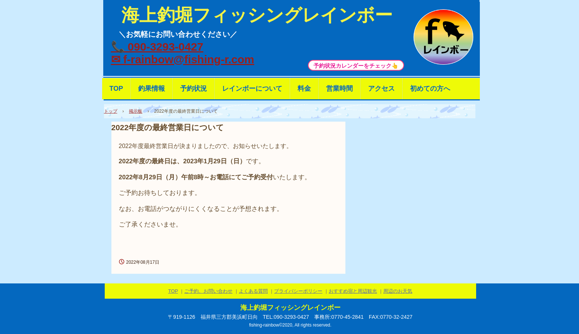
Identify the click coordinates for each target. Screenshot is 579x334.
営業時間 (339, 88)
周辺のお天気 (397, 291)
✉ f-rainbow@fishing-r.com (182, 59)
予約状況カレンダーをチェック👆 (356, 65)
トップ (110, 111)
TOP (116, 88)
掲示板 (135, 111)
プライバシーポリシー (298, 291)
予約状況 (193, 88)
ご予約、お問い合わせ (208, 291)
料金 (304, 88)
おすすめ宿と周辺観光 (353, 291)
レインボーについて (252, 88)
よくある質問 (253, 291)
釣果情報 (151, 88)
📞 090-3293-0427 (157, 47)
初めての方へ (430, 88)
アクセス (381, 88)
